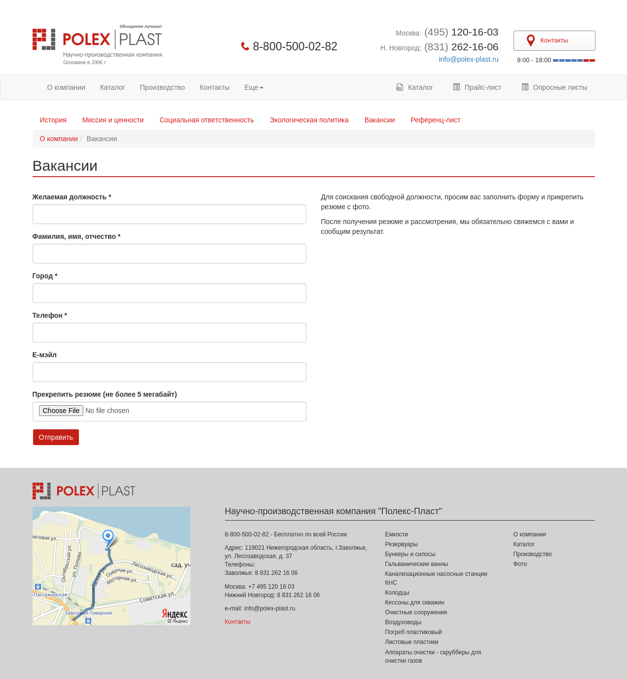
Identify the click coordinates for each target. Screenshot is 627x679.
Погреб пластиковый (413, 632)
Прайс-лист (477, 87)
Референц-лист (435, 120)
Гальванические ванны (416, 564)
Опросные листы (554, 87)
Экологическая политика (309, 120)
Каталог (112, 87)
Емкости (396, 534)
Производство (162, 87)
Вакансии (380, 120)
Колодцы (397, 592)
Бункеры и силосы (410, 554)
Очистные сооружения (416, 612)
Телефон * (50, 315)
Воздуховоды (403, 622)
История (53, 120)
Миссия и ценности (113, 120)
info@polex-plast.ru (469, 59)
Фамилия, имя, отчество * (77, 236)
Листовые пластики (412, 642)
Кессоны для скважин (414, 602)
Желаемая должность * (72, 197)
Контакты (214, 87)
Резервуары (401, 544)
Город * (45, 276)
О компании (66, 87)
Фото (520, 564)
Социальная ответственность (206, 120)
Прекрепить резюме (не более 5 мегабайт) (105, 394)
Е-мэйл (45, 355)
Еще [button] (253, 87)
